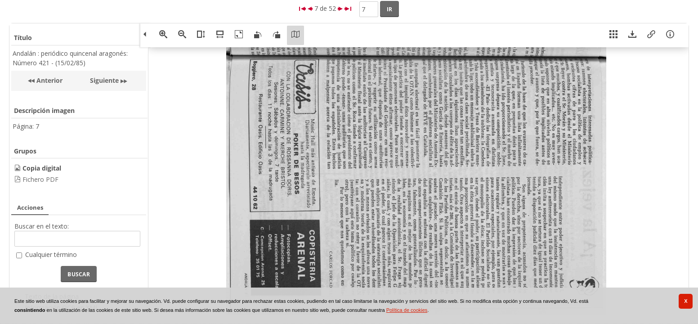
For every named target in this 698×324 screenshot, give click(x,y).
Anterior (49, 80)
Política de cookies (407, 310)
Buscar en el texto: (41, 226)
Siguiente (104, 80)
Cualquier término (51, 254)
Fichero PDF (40, 179)
